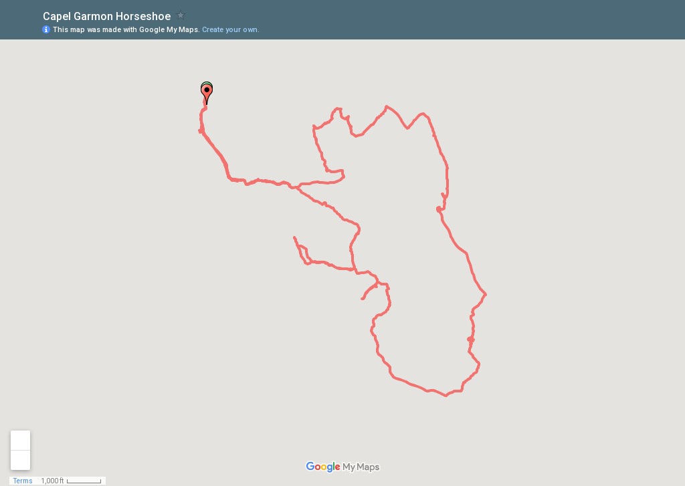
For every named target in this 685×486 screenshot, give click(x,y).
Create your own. (231, 29)
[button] (206, 94)
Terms (23, 481)
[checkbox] (181, 15)
